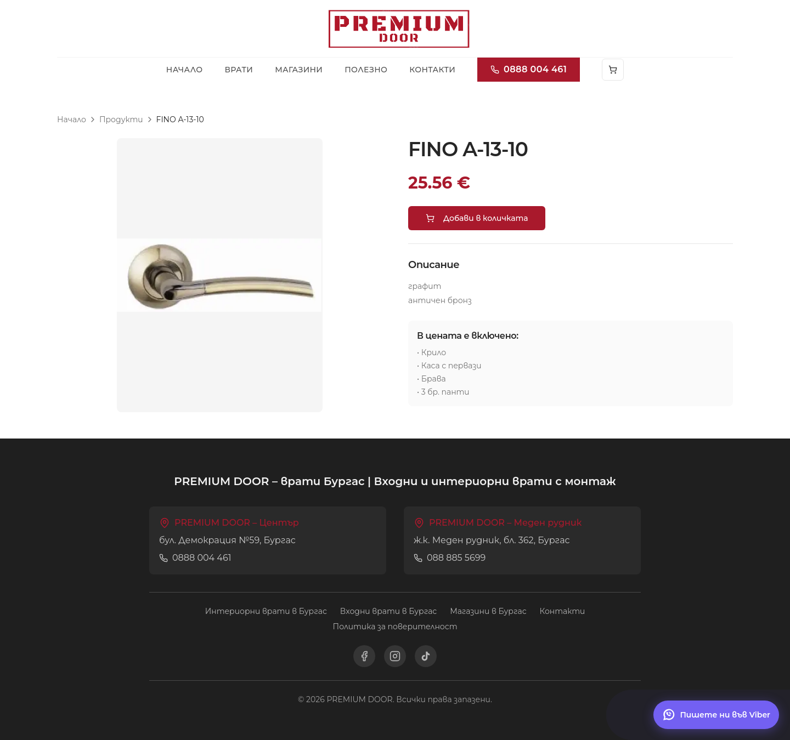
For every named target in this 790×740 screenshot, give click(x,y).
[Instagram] (395, 656)
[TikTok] (426, 656)
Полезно (366, 70)
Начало (184, 70)
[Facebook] (364, 656)
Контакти (432, 70)
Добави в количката (477, 218)
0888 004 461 (528, 69)
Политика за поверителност (395, 626)
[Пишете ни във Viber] (716, 715)
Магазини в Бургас (488, 611)
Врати (238, 70)
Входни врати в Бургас (388, 611)
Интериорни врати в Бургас (266, 611)
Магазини (299, 70)
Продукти (121, 119)
